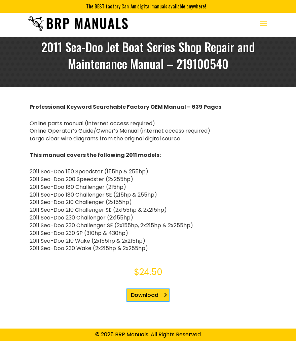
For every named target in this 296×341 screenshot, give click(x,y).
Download (144, 295)
